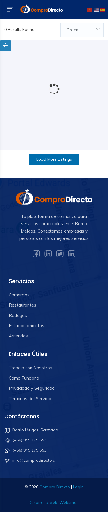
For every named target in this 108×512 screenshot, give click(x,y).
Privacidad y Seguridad (32, 388)
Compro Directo (54, 486)
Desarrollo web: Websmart (54, 502)
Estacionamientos (26, 325)
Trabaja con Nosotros (30, 367)
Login (78, 486)
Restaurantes (22, 305)
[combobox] (82, 30)
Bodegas (18, 315)
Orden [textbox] (72, 29)
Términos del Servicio (30, 398)
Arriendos (18, 336)
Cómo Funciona (24, 378)
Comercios (19, 295)
